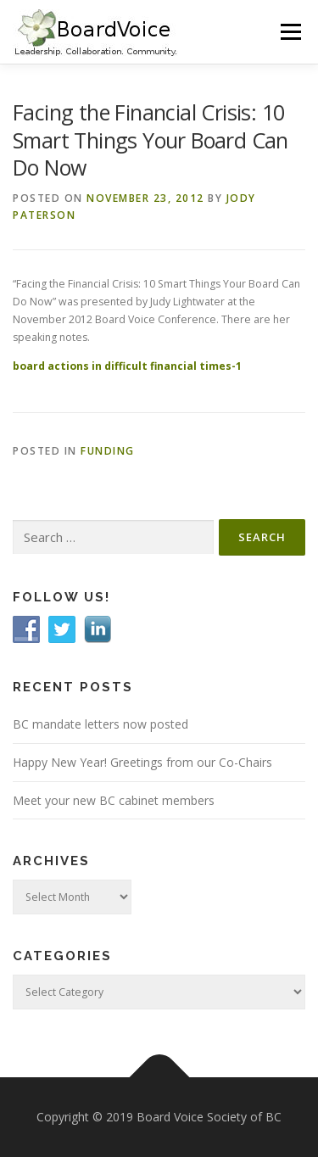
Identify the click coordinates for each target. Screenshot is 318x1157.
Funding (108, 451)
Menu (290, 32)
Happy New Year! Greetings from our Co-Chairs (142, 762)
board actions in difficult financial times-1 (127, 366)
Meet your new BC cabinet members (114, 800)
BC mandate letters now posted (100, 724)
